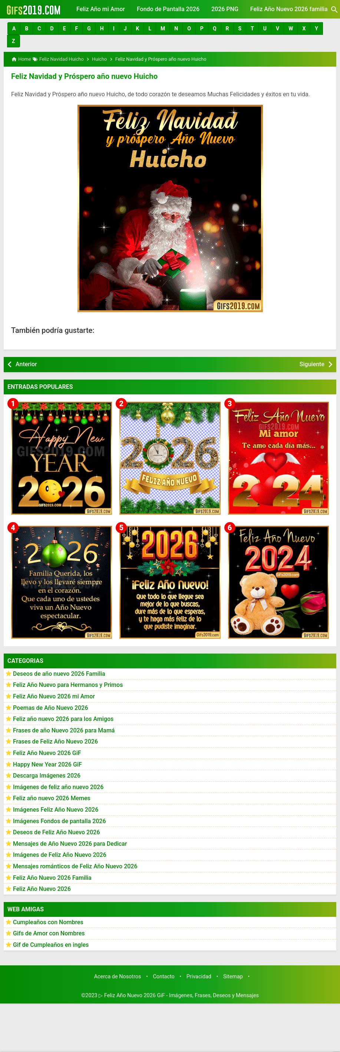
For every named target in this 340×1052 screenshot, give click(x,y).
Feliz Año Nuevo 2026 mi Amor (54, 695)
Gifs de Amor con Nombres (49, 932)
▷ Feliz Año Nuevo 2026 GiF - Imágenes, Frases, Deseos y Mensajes (179, 995)
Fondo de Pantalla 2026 (168, 9)
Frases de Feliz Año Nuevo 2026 (55, 741)
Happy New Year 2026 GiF (47, 764)
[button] (13, 28)
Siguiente (312, 363)
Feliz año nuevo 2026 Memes (51, 797)
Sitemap (233, 976)
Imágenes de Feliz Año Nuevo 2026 (59, 854)
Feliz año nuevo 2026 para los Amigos (63, 718)
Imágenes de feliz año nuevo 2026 (58, 786)
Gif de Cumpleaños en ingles (51, 944)
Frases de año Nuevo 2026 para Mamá (64, 730)
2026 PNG (224, 9)
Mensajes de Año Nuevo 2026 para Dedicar (70, 843)
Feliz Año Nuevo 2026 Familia (52, 877)
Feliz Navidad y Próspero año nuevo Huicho (83, 75)
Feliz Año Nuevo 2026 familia (289, 9)
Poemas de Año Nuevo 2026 (50, 707)
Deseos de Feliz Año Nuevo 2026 (56, 831)
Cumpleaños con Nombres (48, 921)
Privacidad (198, 976)
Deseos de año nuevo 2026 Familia (59, 673)
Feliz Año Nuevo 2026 (42, 888)
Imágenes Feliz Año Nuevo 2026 (55, 809)
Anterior (26, 363)
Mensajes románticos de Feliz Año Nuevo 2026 (75, 865)
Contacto (163, 976)
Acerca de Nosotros (117, 976)
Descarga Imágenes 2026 (46, 775)
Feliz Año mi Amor (100, 9)
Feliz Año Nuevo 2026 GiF (47, 752)
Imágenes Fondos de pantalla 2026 (59, 820)
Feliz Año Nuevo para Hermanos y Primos (68, 684)
